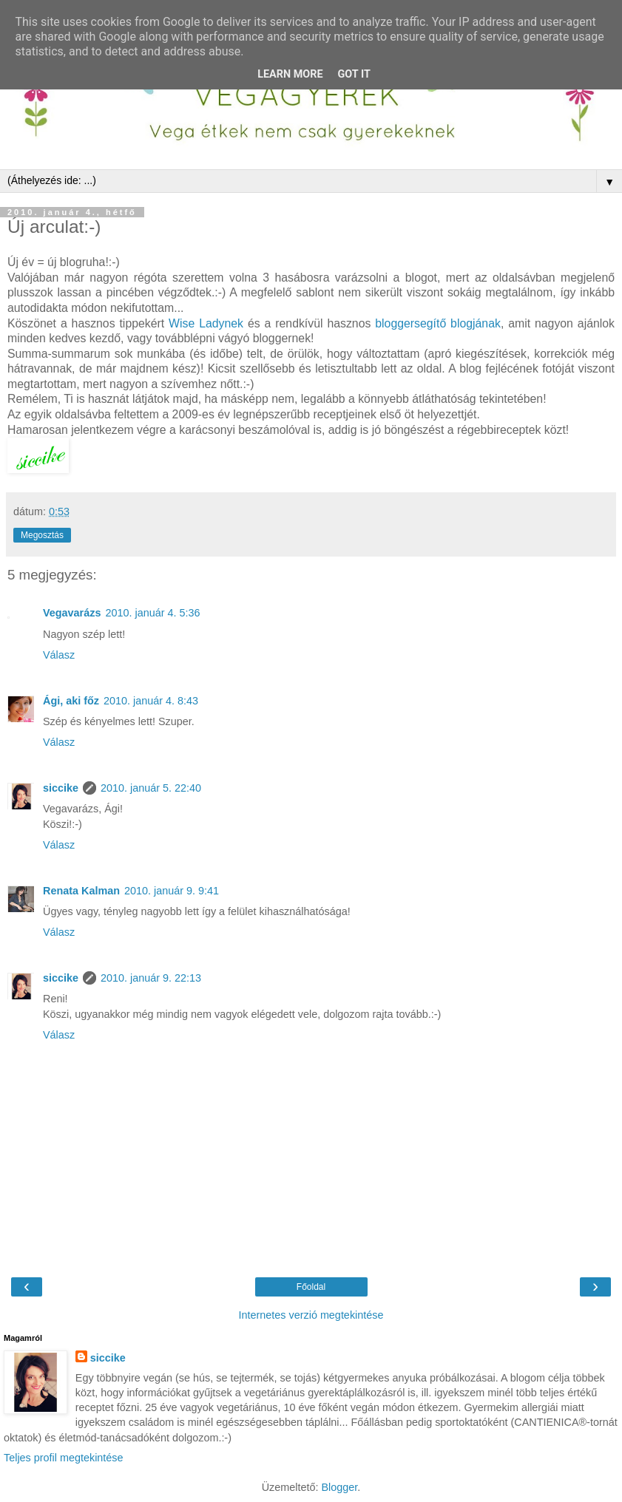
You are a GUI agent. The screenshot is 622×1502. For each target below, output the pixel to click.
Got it (354, 74)
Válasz (59, 655)
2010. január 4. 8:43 (151, 701)
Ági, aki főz (71, 701)
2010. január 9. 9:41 (171, 891)
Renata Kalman (81, 891)
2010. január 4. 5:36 (152, 613)
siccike (60, 788)
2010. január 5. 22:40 (151, 788)
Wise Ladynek (208, 323)
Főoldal (311, 1287)
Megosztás (42, 535)
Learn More (289, 74)
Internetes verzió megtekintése (311, 1315)
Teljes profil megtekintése (64, 1458)
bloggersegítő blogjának (438, 323)
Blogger (339, 1487)
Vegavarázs (72, 613)
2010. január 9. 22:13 (151, 978)
